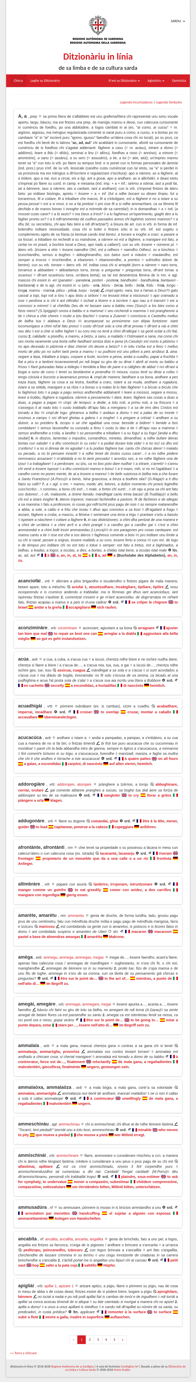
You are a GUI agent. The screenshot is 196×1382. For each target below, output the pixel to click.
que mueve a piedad (53, 1135)
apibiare (46, 1166)
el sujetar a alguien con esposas (140, 1213)
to (79, 555)
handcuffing (89, 1213)
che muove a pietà (92, 1135)
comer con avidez (126, 890)
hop (35, 1265)
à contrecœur (102, 1098)
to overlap (110, 712)
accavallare (28, 717)
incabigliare (126, 587)
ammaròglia (50, 1052)
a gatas (30, 764)
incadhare (43, 712)
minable (145, 1130)
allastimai (26, 1166)
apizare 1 (66, 1286)
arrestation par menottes (47, 1213)
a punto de (162, 978)
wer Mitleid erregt (129, 1135)
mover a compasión (91, 1182)
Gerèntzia (179, 80)
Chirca (18, 80)
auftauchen (120, 1317)
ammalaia (26, 1093)
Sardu (176, 21)
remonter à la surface (127, 1312)
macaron (138, 932)
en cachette (34, 685)
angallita (96, 1239)
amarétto (94, 937)
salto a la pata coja (62, 1265)
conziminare (67, 628)
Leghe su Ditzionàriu (45, 80)
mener (171, 821)
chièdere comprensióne (157, 1182)
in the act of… (117, 978)
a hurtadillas (105, 685)
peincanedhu (54, 1250)
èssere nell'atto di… (96, 1025)
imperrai (25, 712)
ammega (66, 957)
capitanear (63, 827)
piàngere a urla (31, 800)
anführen (147, 827)
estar (47, 1025)
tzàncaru (75, 1250)
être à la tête (153, 821)
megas (98, 957)
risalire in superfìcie (87, 1317)
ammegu (50, 957)
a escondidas (82, 685)
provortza (71, 1052)
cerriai (23, 790)
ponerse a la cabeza (91, 827)
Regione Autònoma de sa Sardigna (72, 1366)
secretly (57, 685)
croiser (86, 712)
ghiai (114, 821)
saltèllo (90, 1265)
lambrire (101, 884)
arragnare (146, 628)
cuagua (79, 670)
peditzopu (31, 1250)
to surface (163, 1312)
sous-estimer (149, 1177)
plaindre (128, 1177)
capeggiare (124, 827)
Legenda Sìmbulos (169, 102)
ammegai (72, 1004)
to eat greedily (88, 890)
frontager (26, 858)
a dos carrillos (158, 890)
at (74, 555)
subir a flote (28, 1317)
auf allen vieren (122, 764)
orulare (37, 790)
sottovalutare (54, 1187)
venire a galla (56, 1317)
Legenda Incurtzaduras (136, 102)
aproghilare (167, 1292)
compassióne (29, 1187)
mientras (143, 978)
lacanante (108, 853)
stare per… (67, 1025)
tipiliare (144, 587)
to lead (41, 827)
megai (106, 1004)
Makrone (116, 937)
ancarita (81, 1239)
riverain (165, 853)
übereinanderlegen (60, 717)
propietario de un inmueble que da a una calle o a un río (95, 858)
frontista (164, 858)
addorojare (65, 784)
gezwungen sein (115, 1067)
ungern (93, 1067)
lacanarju (126, 853)
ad (104, 555)
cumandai (99, 821)
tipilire (158, 587)
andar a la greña (48, 607)
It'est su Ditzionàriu (124, 80)
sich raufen (106, 607)
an (63, 555)
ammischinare (67, 1155)
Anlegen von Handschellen (77, 1218)
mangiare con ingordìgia (39, 895)
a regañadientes (158, 1062)
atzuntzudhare (101, 587)
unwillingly (131, 1098)
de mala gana (130, 1062)
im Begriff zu (57, 984)
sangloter (112, 795)
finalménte (71, 1067)
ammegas (83, 957)
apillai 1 (50, 1286)
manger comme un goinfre (42, 890)
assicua (63, 670)
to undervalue (55, 1182)
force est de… (52, 1062)
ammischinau (69, 1124)
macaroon (163, 932)
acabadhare (167, 706)
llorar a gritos (159, 795)
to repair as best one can (75, 634)
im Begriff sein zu (134, 1025)
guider (23, 827)
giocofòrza (51, 1067)
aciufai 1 (79, 587)
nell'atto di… (28, 984)
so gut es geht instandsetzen (60, 639)
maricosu (47, 926)
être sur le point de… (79, 978)
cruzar (132, 712)
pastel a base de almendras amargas (49, 937)
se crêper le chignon (149, 602)
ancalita (51, 1239)
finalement (76, 1062)
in (68, 555)
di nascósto (133, 685)
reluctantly (101, 1062)
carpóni (74, 764)
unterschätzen (148, 1187)
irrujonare (119, 884)
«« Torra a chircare (23, 1353)
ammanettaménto (33, 1218)
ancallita (66, 1239)
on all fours (168, 759)
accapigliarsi (79, 607)
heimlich (157, 685)
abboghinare (166, 784)
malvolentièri (29, 1067)
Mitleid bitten (122, 1187)
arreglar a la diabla (120, 634)
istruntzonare (141, 884)
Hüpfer (109, 1265)
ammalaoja (27, 1052)
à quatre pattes (138, 759)
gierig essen (76, 895)
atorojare (84, 784)
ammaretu (76, 916)
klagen (56, 800)
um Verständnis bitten (90, 1187)
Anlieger (25, 864)
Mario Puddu (122, 1370)
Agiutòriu (156, 80)
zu (20, 560)
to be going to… (145, 1020)
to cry (133, 795)
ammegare (90, 1004)
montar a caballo (156, 712)
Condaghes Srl (129, 1366)
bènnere (25, 1297)
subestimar (119, 1182)
